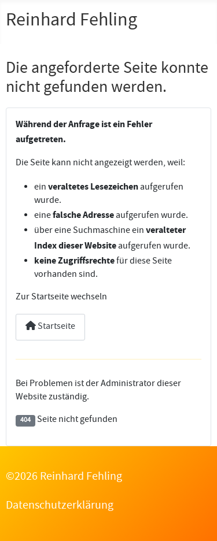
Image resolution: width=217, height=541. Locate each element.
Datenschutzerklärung (59, 506)
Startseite (50, 327)
